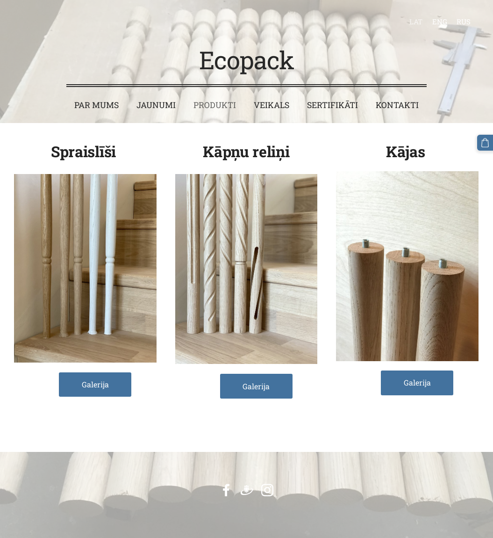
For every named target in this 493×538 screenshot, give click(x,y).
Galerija (95, 384)
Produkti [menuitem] (214, 105)
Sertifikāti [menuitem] (332, 105)
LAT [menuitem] (415, 21)
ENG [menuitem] (439, 21)
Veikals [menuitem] (271, 105)
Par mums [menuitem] (96, 105)
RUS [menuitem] (464, 21)
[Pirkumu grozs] (485, 143)
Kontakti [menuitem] (397, 105)
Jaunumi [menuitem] (156, 105)
